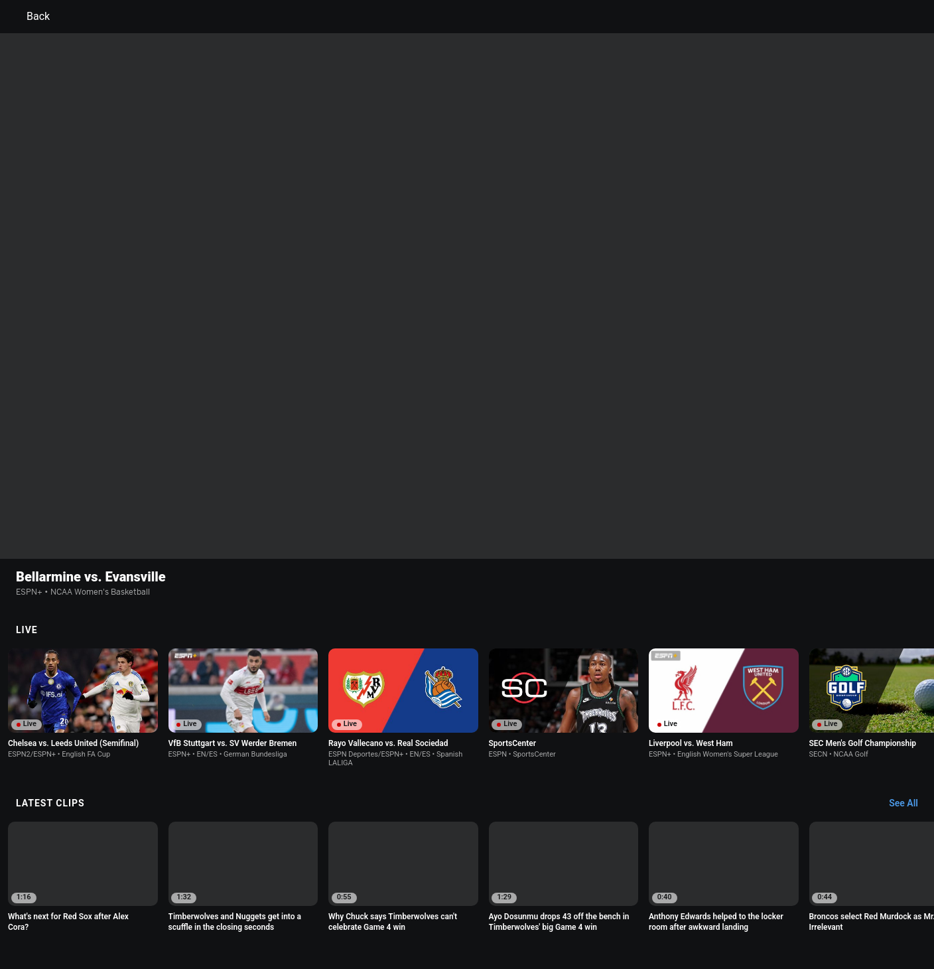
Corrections (295, 918)
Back (30, 17)
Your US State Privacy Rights (298, 906)
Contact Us (809, 906)
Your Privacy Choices (736, 906)
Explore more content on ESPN (467, 860)
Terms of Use (143, 906)
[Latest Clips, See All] (910, 669)
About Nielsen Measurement (631, 906)
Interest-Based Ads (531, 906)
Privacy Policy (206, 906)
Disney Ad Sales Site (157, 918)
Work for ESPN (234, 918)
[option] (83, 569)
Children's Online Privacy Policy (424, 906)
